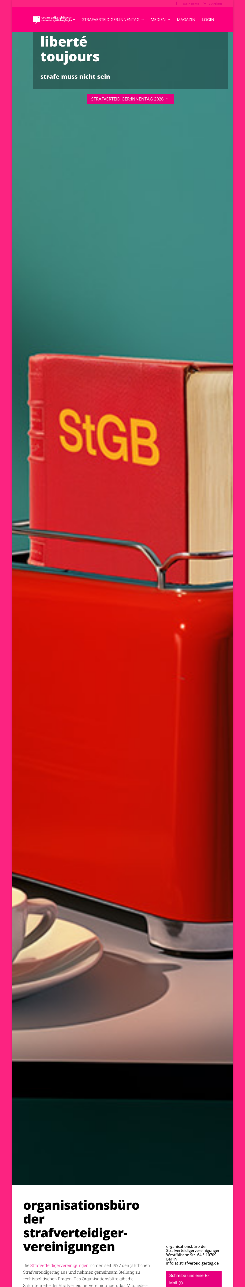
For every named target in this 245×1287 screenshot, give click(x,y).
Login (208, 20)
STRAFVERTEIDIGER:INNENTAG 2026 (127, 99)
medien (158, 20)
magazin (186, 20)
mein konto (191, 4)
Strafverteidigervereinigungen (59, 1265)
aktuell (62, 20)
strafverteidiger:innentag (110, 20)
